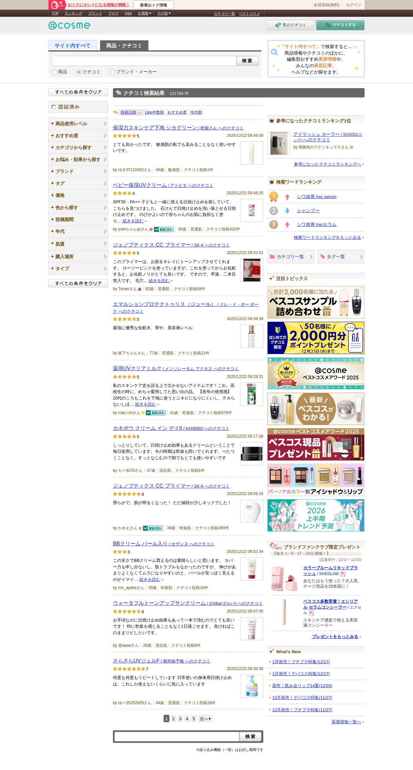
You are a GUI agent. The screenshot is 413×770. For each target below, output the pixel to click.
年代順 (196, 112)
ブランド (95, 13)
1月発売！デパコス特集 (301, 673)
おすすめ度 (177, 112)
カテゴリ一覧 (224, 13)
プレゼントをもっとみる (335, 636)
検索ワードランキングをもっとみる (327, 237)
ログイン (353, 5)
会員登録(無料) (326, 5)
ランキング (73, 13)
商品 (62, 71)
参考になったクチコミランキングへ (327, 164)
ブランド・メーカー (136, 71)
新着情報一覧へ (346, 721)
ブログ (113, 13)
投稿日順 (128, 112)
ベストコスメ (249, 13)
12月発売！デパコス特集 (302, 697)
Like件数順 (154, 112)
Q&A (128, 13)
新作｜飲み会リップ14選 (302, 685)
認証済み (78, 107)
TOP (55, 13)
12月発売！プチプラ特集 (302, 709)
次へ (204, 718)
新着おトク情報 (153, 5)
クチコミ (92, 71)
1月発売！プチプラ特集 (301, 661)
